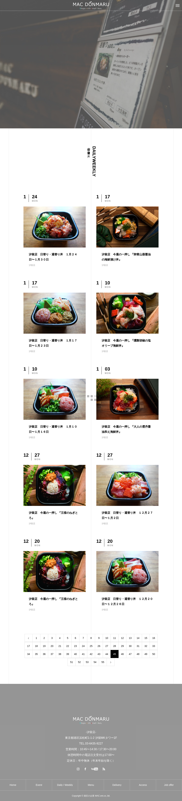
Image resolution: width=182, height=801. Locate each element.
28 (114, 646)
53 (87, 662)
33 (153, 646)
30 (130, 646)
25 (91, 646)
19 (44, 646)
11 (114, 638)
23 (75, 646)
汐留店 (32, 265)
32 (145, 646)
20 (52, 646)
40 (75, 654)
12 (122, 638)
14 (138, 638)
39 (67, 654)
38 (59, 654)
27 (106, 646)
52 (79, 662)
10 (106, 638)
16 (153, 638)
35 (36, 654)
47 (130, 654)
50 (153, 654)
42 (91, 654)
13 (130, 638)
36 (44, 654)
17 (28, 646)
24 (83, 646)
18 (36, 646)
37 (52, 654)
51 (71, 662)
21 (59, 646)
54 (95, 662)
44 (106, 654)
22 (67, 646)
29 (122, 646)
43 (99, 654)
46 (122, 654)
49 (145, 654)
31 (138, 646)
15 (145, 638)
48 (138, 654)
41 (83, 654)
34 (28, 654)
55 (102, 662)
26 (99, 646)
